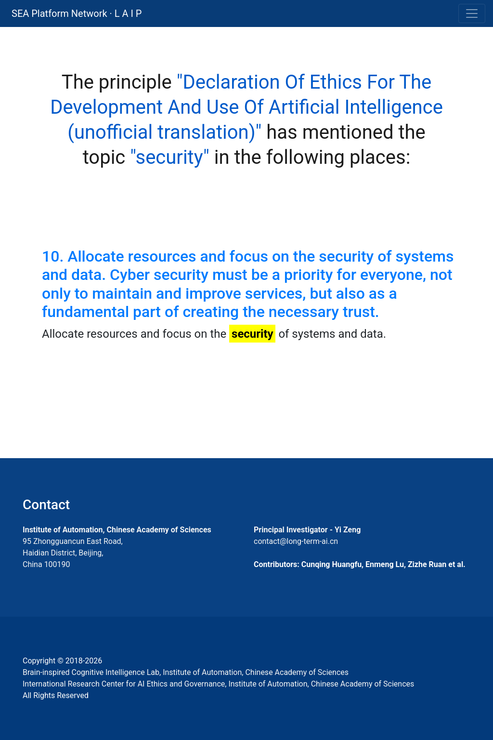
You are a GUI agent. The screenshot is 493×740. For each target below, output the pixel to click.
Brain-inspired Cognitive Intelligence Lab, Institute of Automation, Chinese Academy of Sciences (186, 672)
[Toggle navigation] (471, 13)
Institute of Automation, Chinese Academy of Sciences (117, 529)
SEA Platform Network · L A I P (77, 13)
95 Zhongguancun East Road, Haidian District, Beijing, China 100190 (73, 553)
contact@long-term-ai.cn (296, 541)
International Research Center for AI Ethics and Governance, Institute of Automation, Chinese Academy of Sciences (218, 683)
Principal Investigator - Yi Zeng (307, 529)
